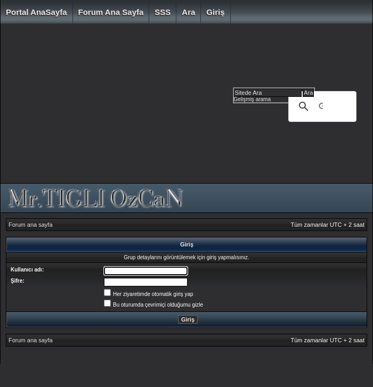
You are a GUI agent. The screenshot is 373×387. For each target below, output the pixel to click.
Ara (188, 12)
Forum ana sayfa (111, 12)
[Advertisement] (137, 106)
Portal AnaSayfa (36, 12)
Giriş (215, 12)
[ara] (321, 106)
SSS (163, 12)
